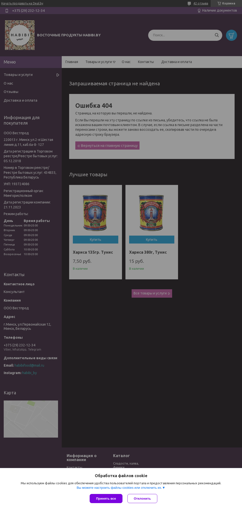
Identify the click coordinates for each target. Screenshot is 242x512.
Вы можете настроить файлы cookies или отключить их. (119, 488)
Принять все (106, 498)
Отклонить (142, 498)
